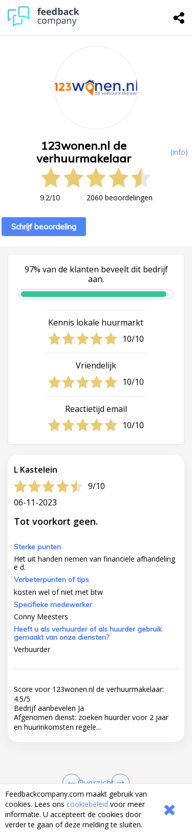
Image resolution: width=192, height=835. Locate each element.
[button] (96, 745)
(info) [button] (179, 152)
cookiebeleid (87, 804)
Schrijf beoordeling (43, 226)
